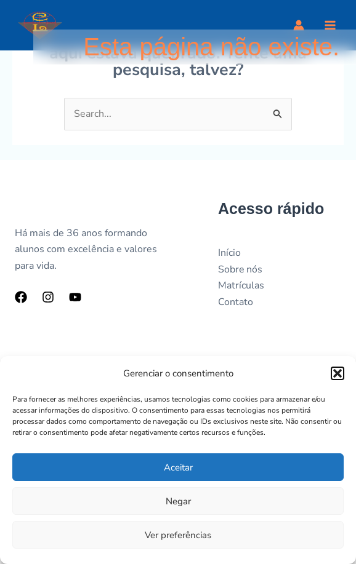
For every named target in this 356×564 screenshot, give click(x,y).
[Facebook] (21, 297)
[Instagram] (48, 297)
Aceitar (178, 467)
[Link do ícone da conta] (298, 25)
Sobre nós (240, 269)
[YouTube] (75, 297)
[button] (337, 373)
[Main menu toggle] (330, 25)
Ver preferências (178, 535)
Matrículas (241, 285)
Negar (178, 501)
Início (229, 253)
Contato (235, 302)
